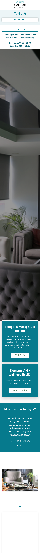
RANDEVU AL (20, 29)
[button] (15, 445)
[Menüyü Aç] (3, 5)
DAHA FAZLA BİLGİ (20, 390)
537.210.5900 (20, 19)
